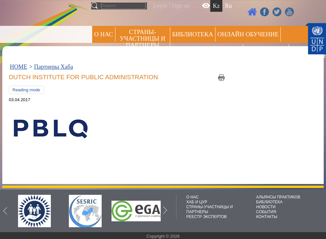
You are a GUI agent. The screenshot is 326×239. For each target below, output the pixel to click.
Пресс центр (266, 51)
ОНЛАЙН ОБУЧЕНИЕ (248, 34)
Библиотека (192, 34)
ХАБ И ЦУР (196, 202)
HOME (18, 67)
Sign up (181, 5)
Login (160, 5)
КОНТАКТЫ (266, 216)
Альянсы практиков (206, 51)
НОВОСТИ (265, 207)
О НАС (103, 34)
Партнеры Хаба (53, 67)
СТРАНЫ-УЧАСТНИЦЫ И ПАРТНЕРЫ (142, 38)
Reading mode (26, 89)
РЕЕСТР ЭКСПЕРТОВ (302, 52)
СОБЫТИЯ (266, 212)
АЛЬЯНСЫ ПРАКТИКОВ (278, 197)
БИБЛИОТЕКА (269, 202)
